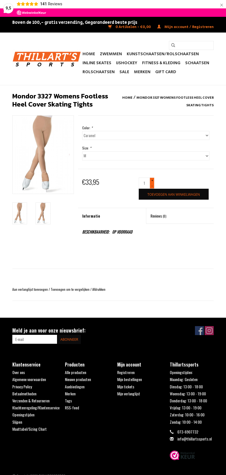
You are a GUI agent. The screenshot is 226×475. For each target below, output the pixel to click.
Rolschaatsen (99, 72)
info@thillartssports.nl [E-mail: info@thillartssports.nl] (194, 439)
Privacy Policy (22, 386)
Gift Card (165, 72)
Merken (142, 72)
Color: (87, 127)
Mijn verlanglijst (128, 393)
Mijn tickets (125, 386)
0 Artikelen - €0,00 (130, 27)
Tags (68, 400)
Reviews (158, 216)
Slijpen (17, 422)
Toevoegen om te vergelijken (70, 289)
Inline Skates (97, 63)
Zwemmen (111, 54)
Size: (86, 148)
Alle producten (75, 372)
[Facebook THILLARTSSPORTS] (199, 330)
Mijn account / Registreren (185, 27)
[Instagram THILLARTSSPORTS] (209, 330)
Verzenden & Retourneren (31, 400)
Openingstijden (23, 415)
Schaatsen (197, 63)
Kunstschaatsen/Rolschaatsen (163, 54)
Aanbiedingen (74, 386)
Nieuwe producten (78, 379)
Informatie (91, 216)
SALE (124, 72)
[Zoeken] (191, 45)
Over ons (18, 372)
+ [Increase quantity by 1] (152, 180)
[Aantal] (144, 183)
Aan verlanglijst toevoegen (30, 289)
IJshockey (126, 63)
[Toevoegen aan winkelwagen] (173, 194)
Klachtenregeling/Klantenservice (36, 408)
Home (89, 54)
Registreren (126, 372)
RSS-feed (72, 408)
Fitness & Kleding (161, 63)
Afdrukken (98, 289)
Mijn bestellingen (129, 379)
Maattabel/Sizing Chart (29, 429)
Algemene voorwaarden (29, 379)
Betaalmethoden (24, 393)
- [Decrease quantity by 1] (152, 185)
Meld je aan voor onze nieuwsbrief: (49, 330)
